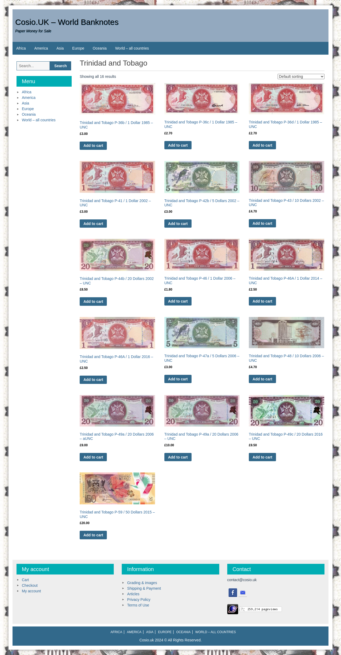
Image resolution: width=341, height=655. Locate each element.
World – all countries (132, 48)
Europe (78, 48)
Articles (133, 594)
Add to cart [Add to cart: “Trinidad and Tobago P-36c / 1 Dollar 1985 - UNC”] (178, 145)
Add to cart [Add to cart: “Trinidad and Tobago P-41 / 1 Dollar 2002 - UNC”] (93, 224)
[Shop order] (301, 76)
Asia (60, 48)
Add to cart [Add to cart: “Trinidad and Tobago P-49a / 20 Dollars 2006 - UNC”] (178, 457)
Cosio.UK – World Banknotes (67, 22)
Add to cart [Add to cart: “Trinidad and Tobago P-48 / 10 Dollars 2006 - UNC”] (262, 379)
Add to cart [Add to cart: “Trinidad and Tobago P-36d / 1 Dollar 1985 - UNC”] (262, 145)
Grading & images (142, 583)
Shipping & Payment (144, 588)
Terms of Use (138, 605)
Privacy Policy (138, 599)
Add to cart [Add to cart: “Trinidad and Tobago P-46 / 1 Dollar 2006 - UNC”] (178, 301)
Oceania (100, 48)
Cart (25, 580)
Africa (21, 48)
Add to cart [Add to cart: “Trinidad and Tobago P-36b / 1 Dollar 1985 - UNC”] (93, 145)
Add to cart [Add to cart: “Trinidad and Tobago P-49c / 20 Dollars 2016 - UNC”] (262, 457)
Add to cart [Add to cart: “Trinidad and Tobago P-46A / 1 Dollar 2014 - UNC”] (262, 301)
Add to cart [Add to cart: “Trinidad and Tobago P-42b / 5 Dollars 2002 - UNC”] (178, 224)
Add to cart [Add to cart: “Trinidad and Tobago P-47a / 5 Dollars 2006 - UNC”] (178, 379)
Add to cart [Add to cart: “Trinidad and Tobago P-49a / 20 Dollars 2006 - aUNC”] (93, 457)
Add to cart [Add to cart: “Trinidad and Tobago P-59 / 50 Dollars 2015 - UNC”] (93, 535)
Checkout (30, 585)
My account (31, 591)
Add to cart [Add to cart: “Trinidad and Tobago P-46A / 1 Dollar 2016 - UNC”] (93, 379)
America (41, 48)
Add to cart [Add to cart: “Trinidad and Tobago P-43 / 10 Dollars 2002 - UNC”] (262, 223)
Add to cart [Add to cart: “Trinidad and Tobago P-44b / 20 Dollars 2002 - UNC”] (93, 301)
